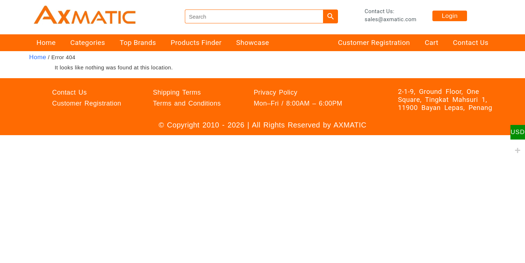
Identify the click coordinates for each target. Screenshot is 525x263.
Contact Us (470, 42)
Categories (87, 42)
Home (46, 42)
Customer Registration (374, 42)
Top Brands (138, 42)
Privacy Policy (276, 92)
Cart (431, 42)
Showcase (252, 42)
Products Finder (196, 42)
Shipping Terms (177, 92)
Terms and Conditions (187, 103)
